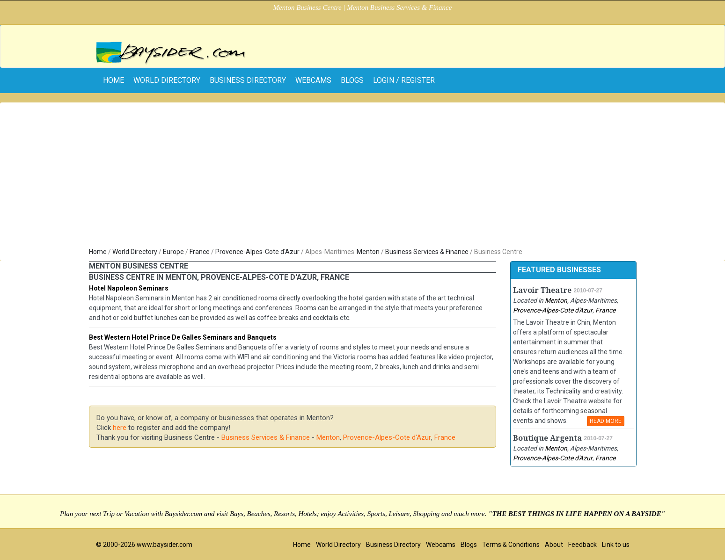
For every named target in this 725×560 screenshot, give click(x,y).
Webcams (313, 80)
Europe (173, 251)
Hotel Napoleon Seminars (128, 288)
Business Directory (248, 80)
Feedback (582, 544)
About (554, 544)
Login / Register (404, 80)
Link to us (616, 544)
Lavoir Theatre (542, 290)
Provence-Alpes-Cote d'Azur (257, 251)
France (200, 251)
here (119, 427)
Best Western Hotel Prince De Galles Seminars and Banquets (183, 337)
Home (98, 251)
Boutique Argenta (547, 438)
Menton (368, 251)
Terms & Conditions (511, 544)
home (113, 80)
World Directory (166, 80)
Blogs (352, 80)
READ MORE (606, 421)
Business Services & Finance (427, 251)
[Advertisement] (363, 176)
